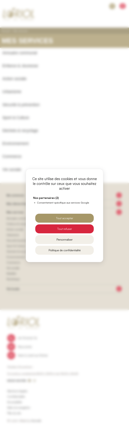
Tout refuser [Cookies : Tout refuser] (64, 229)
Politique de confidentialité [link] (65, 250)
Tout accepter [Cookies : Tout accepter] (64, 218)
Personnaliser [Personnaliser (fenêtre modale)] (64, 239)
